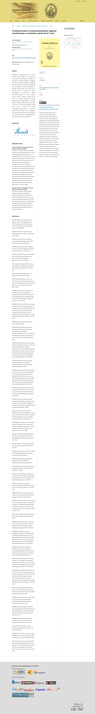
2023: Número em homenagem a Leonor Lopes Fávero (34, 26)
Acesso (83, 1)
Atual (11, 20)
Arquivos (17, 20)
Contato (64, 20)
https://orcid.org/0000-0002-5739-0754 (19, 44)
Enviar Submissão (69, 28)
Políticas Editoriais (33, 20)
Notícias (57, 20)
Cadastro (78, 1)
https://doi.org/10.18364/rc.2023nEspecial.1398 (24, 57)
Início (13, 26)
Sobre (23, 20)
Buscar (82, 20)
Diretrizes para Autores (47, 20)
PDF (42, 72)
